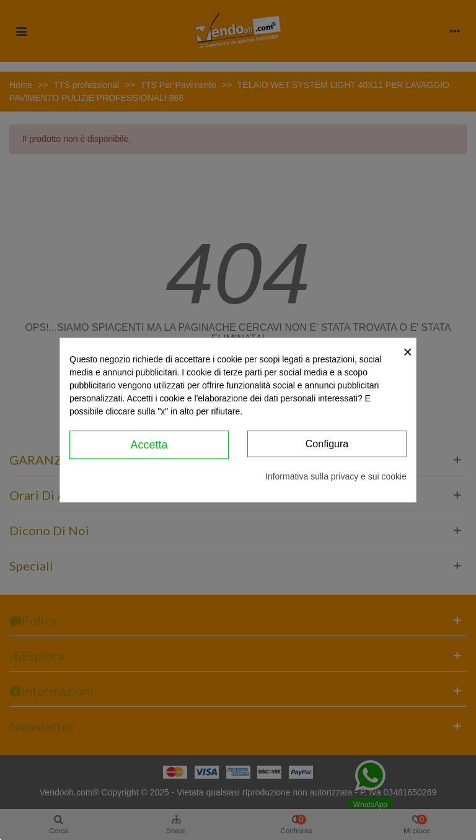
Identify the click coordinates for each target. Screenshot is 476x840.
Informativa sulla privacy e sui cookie (336, 476)
